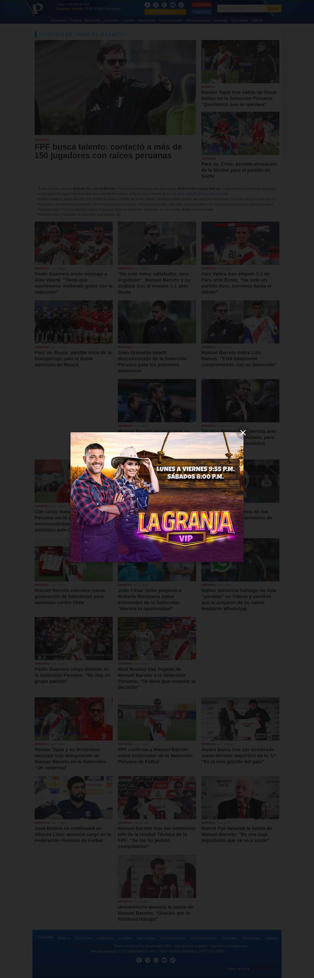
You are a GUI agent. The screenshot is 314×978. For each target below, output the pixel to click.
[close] (243, 433)
